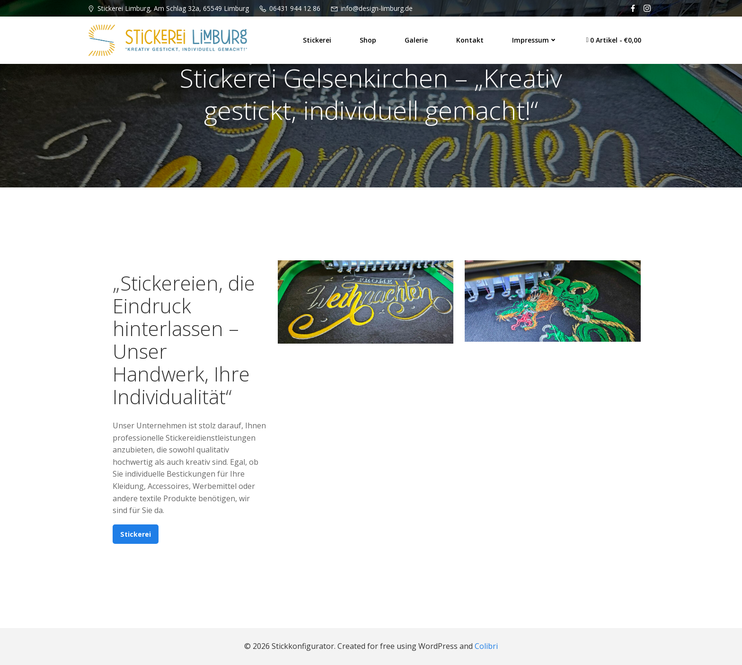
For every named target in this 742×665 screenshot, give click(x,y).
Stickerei (317, 39)
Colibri (486, 646)
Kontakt (470, 39)
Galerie (416, 39)
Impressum (534, 39)
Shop (368, 39)
